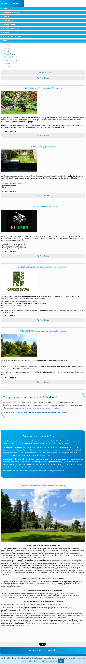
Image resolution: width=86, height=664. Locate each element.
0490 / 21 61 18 (43, 73)
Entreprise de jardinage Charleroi (38, 583)
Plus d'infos (44, 78)
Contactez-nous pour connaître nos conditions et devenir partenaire (36, 412)
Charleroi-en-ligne (12, 3)
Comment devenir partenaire (43, 650)
